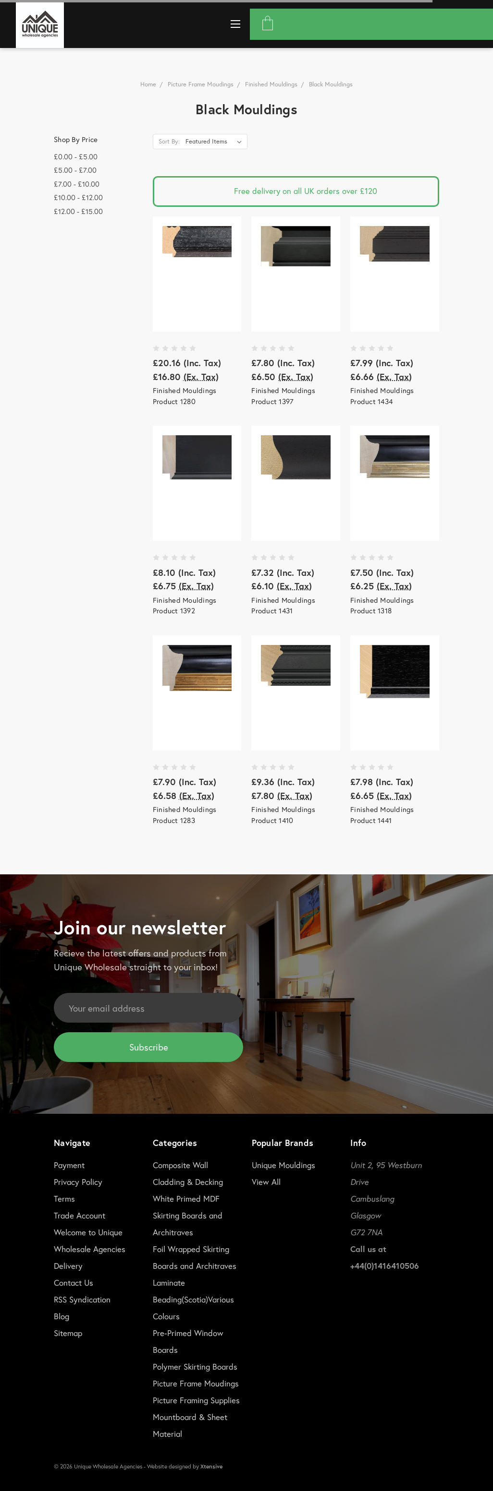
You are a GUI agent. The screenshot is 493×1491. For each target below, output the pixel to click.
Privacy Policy (78, 1181)
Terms (64, 1198)
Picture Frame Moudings (201, 84)
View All (266, 1181)
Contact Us (73, 1282)
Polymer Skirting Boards (195, 1366)
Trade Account (79, 1215)
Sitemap (68, 1332)
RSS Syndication (82, 1299)
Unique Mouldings (283, 1164)
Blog (61, 1316)
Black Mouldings (331, 84)
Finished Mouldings (271, 84)
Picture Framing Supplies (196, 1400)
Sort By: (169, 141)
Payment (69, 1164)
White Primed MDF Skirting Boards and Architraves (187, 1215)
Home (148, 84)
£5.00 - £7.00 (75, 170)
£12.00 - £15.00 (78, 211)
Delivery (68, 1265)
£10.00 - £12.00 (78, 197)
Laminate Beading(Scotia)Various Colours (193, 1299)
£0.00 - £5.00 (76, 156)
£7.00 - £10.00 (76, 184)
